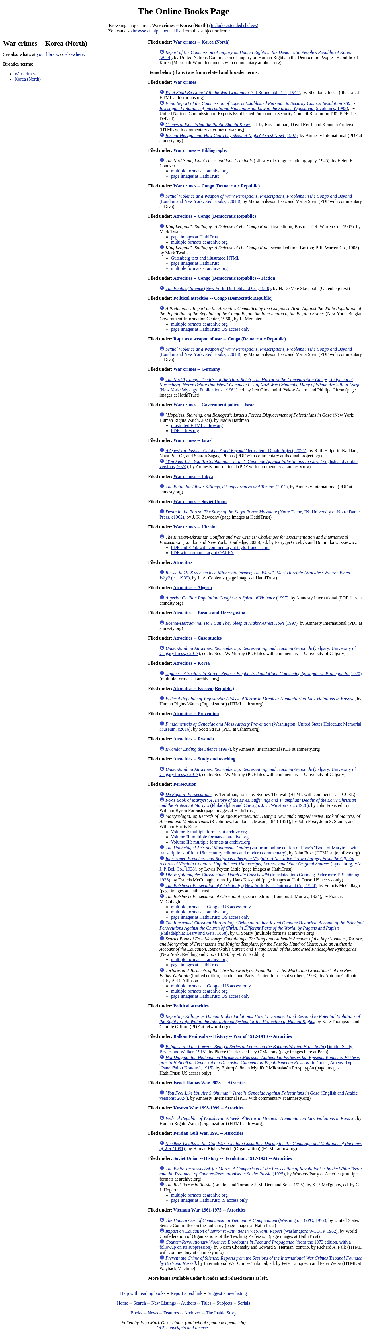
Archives (192, 1312)
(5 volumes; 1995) (257, 106)
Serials (244, 1303)
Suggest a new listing (227, 1293)
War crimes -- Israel (193, 440)
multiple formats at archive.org (199, 170)
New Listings (163, 1303)
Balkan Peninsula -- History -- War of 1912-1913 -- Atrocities (232, 1036)
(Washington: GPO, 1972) (245, 1220)
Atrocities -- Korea (191, 663)
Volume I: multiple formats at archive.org (209, 831)
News (153, 1312)
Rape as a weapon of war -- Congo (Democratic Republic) (229, 338)
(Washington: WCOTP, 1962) (251, 1231)
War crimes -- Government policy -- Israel (214, 404)
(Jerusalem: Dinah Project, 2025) (235, 450)
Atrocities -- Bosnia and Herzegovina (209, 612)
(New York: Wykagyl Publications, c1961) (259, 384)
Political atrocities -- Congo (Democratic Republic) (222, 298)
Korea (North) (28, 79)
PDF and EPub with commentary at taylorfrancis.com (220, 547)
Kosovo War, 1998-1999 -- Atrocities (208, 1107)
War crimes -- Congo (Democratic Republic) (216, 185)
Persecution (184, 784)
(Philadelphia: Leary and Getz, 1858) (261, 928)
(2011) (226, 486)
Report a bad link (186, 1293)
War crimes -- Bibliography (200, 150)
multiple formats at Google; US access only (211, 906)
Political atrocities (191, 1005)
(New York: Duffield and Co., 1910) (218, 288)
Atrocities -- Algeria (192, 587)
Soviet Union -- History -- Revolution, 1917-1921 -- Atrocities (232, 1158)
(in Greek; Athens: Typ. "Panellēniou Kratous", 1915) (259, 1062)
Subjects (224, 1303)
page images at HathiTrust (195, 176)
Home (122, 1303)
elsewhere (74, 54)
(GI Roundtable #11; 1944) (232, 92)
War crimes (25, 73)
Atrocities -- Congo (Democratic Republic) (214, 216)
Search (140, 1303)
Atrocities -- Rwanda (193, 738)
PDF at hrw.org (185, 430)
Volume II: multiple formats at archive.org (209, 836)
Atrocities (182, 562)
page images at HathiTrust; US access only (210, 329)
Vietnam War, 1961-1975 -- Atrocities (209, 1209)
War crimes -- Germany (196, 369)
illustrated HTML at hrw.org (197, 425)
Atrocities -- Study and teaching (204, 758)
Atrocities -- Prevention (196, 713)
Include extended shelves (234, 25)
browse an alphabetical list (157, 30)
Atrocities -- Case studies (197, 638)
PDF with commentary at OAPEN (202, 552)
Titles (206, 1303)
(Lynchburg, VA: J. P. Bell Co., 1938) (260, 863)
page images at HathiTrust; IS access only (209, 1200)
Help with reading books (142, 1293)
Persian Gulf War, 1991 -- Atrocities (208, 1133)
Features (171, 1312)
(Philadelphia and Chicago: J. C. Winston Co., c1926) (257, 803)
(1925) (260, 1171)
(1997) (231, 135)
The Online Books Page (183, 11)
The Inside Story (221, 1312)
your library (47, 54)
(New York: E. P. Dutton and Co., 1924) (241, 885)
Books (136, 1312)
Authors (188, 1303)
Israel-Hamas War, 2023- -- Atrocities (209, 1082)
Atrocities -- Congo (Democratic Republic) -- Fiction (224, 278)
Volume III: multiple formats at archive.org (210, 842)
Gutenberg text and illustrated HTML (205, 258)
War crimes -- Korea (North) (201, 42)
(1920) (263, 673)
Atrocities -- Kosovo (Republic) (203, 688)
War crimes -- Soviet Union (200, 501)
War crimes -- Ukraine (195, 526)
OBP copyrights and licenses (182, 1327)
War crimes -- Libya (193, 476)
